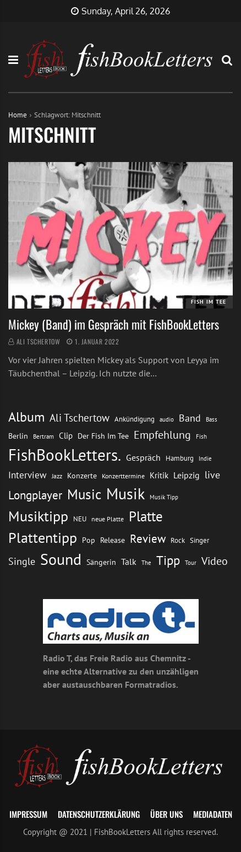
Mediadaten (212, 814)
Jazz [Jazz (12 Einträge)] (57, 476)
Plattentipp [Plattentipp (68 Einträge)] (42, 538)
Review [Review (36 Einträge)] (148, 538)
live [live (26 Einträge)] (212, 474)
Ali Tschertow (39, 341)
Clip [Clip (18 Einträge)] (66, 435)
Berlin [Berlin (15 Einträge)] (18, 436)
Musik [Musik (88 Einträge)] (125, 494)
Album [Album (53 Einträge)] (26, 416)
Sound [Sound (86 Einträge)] (60, 559)
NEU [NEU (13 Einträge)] (79, 519)
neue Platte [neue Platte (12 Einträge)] (107, 519)
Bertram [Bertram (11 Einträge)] (43, 436)
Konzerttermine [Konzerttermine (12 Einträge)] (123, 476)
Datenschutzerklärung (99, 814)
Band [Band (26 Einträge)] (190, 418)
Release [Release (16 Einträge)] (112, 540)
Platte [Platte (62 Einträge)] (146, 516)
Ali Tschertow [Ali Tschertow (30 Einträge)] (79, 417)
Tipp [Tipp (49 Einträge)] (168, 560)
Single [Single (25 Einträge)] (21, 561)
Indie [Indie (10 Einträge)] (205, 458)
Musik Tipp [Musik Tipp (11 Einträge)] (164, 497)
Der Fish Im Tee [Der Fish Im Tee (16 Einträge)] (103, 436)
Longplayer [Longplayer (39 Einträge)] (35, 495)
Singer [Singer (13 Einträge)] (199, 540)
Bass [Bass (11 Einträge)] (211, 419)
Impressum (28, 814)
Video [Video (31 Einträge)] (214, 561)
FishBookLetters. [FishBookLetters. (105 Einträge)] (64, 454)
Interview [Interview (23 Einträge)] (27, 475)
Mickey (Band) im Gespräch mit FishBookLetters (113, 324)
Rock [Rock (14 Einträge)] (178, 540)
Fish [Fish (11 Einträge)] (201, 436)
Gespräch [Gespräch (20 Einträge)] (143, 457)
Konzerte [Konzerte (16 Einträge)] (82, 476)
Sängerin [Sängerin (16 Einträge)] (101, 562)
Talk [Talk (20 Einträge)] (128, 561)
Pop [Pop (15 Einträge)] (88, 540)
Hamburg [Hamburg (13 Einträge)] (180, 458)
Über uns (166, 814)
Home (17, 115)
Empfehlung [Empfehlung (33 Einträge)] (162, 434)
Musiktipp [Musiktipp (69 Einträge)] (38, 516)
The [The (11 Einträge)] (146, 562)
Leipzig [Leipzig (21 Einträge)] (186, 475)
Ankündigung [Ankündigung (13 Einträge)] (134, 419)
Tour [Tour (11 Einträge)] (190, 562)
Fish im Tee (208, 301)
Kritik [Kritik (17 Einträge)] (159, 475)
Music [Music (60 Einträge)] (84, 494)
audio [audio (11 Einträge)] (167, 419)
